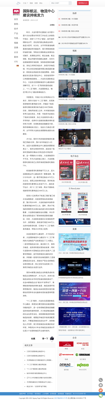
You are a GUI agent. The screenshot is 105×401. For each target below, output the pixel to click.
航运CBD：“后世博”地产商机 (37, 386)
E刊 (16, 62)
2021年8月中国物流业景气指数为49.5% (74, 43)
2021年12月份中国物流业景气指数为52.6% (75, 37)
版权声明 (22, 394)
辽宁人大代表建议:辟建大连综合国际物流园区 (40, 378)
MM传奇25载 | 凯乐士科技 (70, 31)
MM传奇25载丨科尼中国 (69, 25)
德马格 (66, 370)
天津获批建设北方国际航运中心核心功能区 (40, 382)
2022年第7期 (66, 214)
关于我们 (30, 394)
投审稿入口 (83, 3)
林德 (66, 349)
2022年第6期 (83, 215)
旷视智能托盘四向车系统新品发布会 (71, 278)
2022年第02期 (66, 182)
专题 (16, 38)
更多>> (61, 155)
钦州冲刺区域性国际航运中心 (37, 373)
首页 (16, 19)
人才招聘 (45, 394)
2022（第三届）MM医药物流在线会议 (71, 253)
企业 (16, 52)
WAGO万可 (83, 370)
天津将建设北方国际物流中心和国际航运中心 (40, 360)
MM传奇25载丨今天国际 (69, 19)
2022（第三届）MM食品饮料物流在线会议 (73, 302)
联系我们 (38, 394)
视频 (31, 3)
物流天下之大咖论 (65, 149)
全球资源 (53, 394)
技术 (16, 29)
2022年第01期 (82, 182)
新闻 (16, 24)
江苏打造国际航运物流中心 (36, 351)
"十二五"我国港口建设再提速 (36, 364)
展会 (40, 3)
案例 (16, 57)
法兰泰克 (83, 359)
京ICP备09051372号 (60, 398)
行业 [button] (25, 3)
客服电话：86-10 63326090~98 (75, 394)
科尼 (82, 349)
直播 (36, 3)
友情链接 (61, 394)
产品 (16, 33)
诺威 (66, 359)
